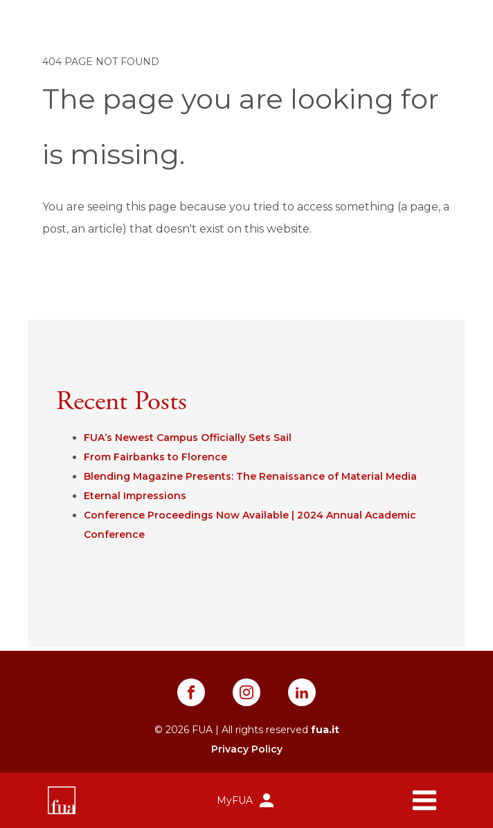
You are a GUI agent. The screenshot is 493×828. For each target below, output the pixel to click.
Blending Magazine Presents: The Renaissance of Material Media (250, 476)
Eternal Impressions (135, 495)
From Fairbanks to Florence (155, 457)
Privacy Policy (247, 749)
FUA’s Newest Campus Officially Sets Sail (188, 437)
